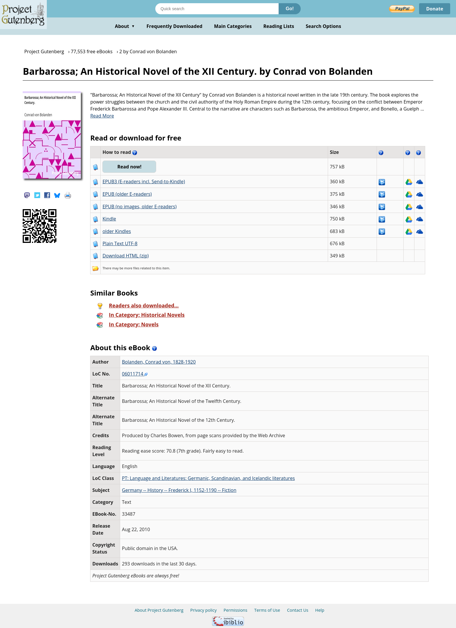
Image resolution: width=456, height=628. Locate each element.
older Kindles (116, 231)
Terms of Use (267, 610)
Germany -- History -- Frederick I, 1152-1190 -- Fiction (179, 490)
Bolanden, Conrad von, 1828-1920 (159, 362)
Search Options (323, 26)
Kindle (109, 219)
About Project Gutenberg (159, 610)
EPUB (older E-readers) (127, 194)
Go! (290, 8)
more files (131, 268)
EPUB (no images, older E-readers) (139, 206)
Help (319, 610)
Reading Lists (278, 26)
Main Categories (233, 26)
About (125, 26)
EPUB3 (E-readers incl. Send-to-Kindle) (143, 181)
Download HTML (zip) (125, 255)
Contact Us (297, 610)
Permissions (235, 610)
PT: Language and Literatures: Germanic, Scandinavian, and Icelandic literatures (208, 478)
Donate (434, 9)
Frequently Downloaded (174, 26)
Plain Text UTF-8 (119, 243)
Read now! (129, 166)
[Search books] (217, 8)
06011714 (134, 374)
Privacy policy (203, 610)
